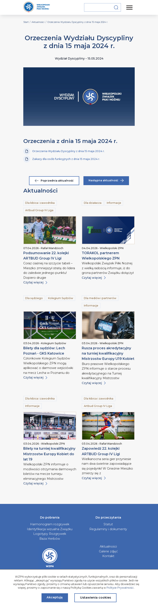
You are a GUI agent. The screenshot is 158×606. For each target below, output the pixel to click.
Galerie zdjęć (108, 551)
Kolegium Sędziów (60, 298)
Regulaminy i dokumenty (108, 529)
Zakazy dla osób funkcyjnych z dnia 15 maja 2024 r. (61, 159)
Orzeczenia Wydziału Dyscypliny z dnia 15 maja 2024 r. (64, 151)
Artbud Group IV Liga (39, 210)
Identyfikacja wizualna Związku (49, 529)
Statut (108, 524)
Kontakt (108, 556)
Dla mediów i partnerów (100, 298)
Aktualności (108, 546)
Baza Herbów (49, 539)
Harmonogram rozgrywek (49, 524)
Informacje (114, 202)
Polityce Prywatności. (120, 587)
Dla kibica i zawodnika (40, 202)
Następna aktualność (106, 180)
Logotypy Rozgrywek (49, 534)
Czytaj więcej (35, 282)
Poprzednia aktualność (54, 180)
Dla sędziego (34, 298)
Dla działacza (92, 202)
